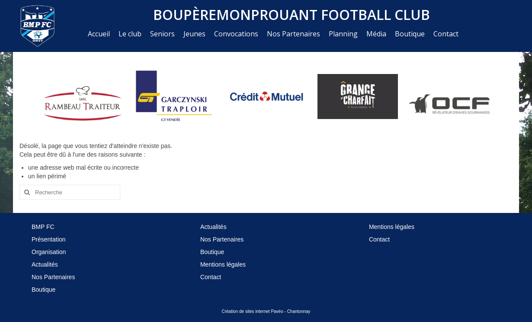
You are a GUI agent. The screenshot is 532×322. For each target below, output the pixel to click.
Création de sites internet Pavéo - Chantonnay (265, 311)
